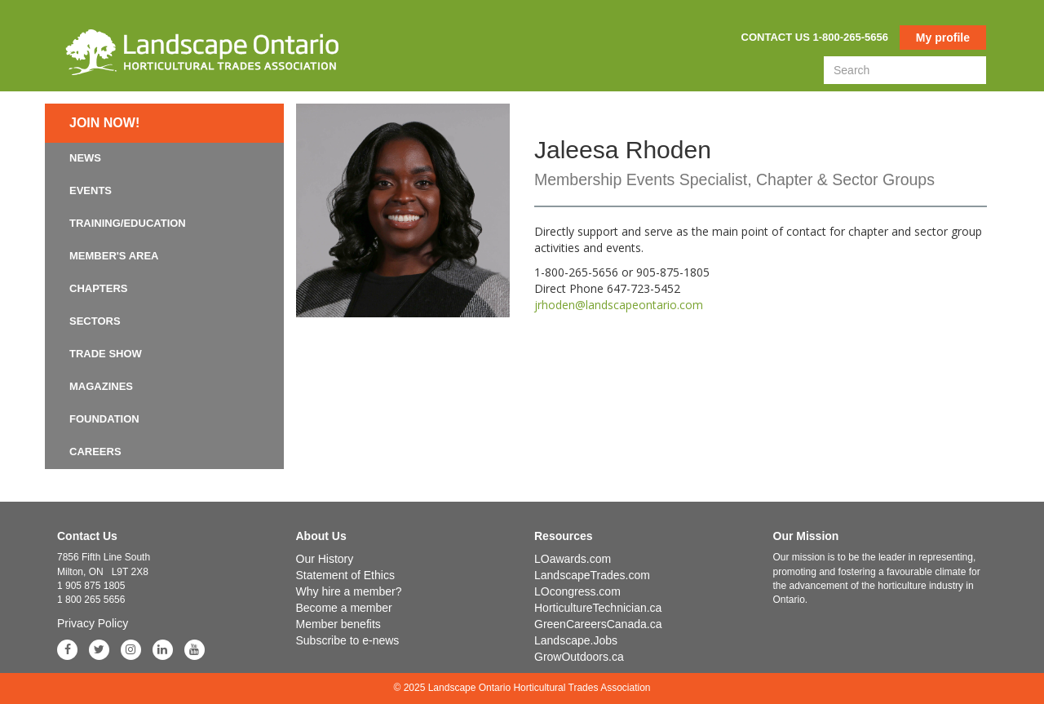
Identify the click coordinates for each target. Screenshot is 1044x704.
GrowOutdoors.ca (579, 656)
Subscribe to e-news (348, 640)
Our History (325, 558)
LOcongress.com (577, 591)
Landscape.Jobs (575, 640)
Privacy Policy (92, 623)
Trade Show (105, 354)
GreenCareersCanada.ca (597, 624)
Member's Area (114, 256)
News (85, 158)
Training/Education (127, 223)
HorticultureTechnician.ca (597, 607)
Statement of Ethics (345, 575)
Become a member (344, 607)
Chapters (98, 288)
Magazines (101, 386)
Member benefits (338, 624)
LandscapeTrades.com (592, 575)
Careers (95, 451)
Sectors (95, 321)
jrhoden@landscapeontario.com (618, 304)
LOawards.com (572, 558)
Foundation (104, 419)
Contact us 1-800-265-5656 (814, 37)
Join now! (104, 123)
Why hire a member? (349, 591)
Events (90, 190)
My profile (943, 37)
